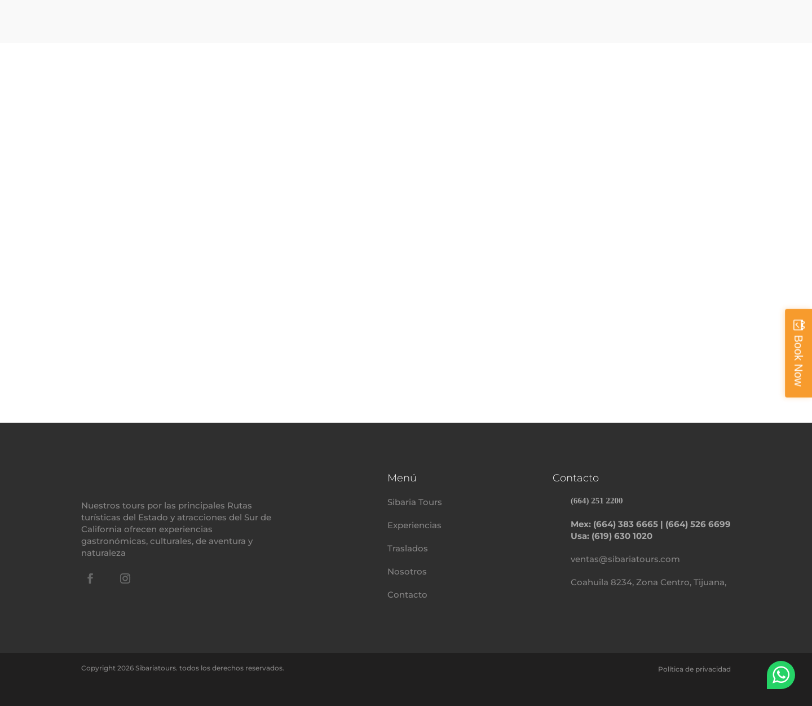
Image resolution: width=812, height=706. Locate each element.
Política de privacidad (694, 669)
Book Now (798, 360)
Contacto (407, 594)
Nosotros (407, 571)
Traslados (407, 548)
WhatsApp (781, 675)
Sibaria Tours (414, 502)
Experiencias (414, 525)
